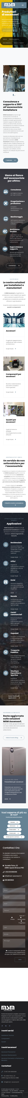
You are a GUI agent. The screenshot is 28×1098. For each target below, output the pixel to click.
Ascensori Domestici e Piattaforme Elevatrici (12, 1059)
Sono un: (5, 39)
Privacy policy (5, 1096)
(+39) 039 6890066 (11, 872)
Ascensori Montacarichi (9, 1055)
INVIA (20, 959)
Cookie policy (14, 1096)
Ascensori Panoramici (8, 1052)
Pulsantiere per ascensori (14, 782)
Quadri (3, 1042)
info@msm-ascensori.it (13, 876)
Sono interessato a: (7, 43)
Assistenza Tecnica (7, 1035)
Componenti (5, 1038)
